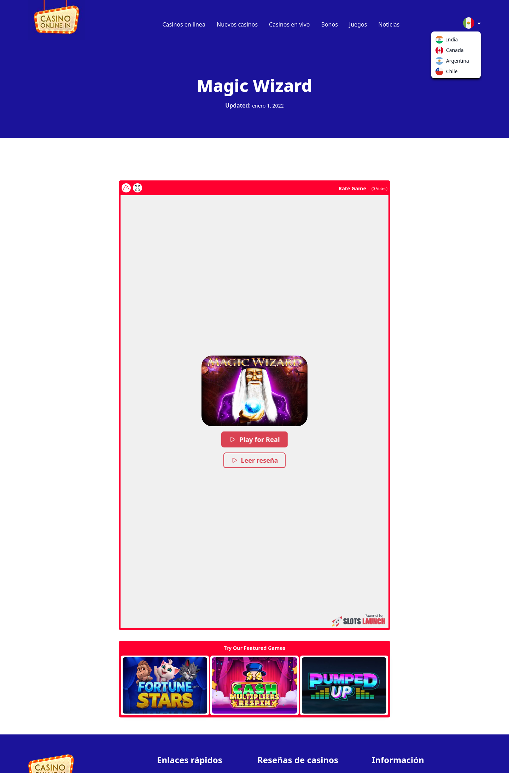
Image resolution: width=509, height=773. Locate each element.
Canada (440, 51)
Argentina (440, 62)
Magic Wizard (254, 85)
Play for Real (254, 439)
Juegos (358, 24)
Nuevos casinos (237, 24)
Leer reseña (254, 460)
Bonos (329, 24)
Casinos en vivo (289, 24)
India (440, 41)
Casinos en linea (184, 24)
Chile (440, 73)
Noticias (388, 24)
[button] (254, 391)
